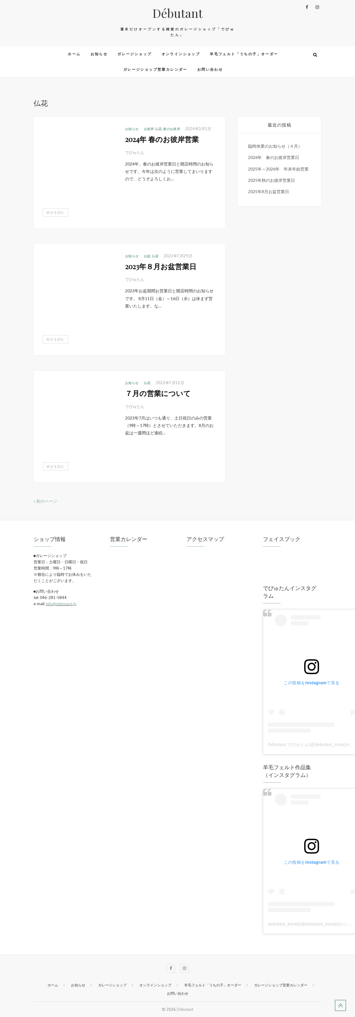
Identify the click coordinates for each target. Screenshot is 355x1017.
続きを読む (55, 212)
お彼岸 (149, 129)
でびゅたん (134, 152)
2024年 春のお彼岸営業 (162, 139)
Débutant (177, 13)
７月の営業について (158, 393)
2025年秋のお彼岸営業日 (271, 180)
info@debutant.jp (61, 603)
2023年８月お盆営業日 (160, 266)
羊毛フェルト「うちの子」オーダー (244, 54)
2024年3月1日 (198, 128)
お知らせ (99, 54)
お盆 (147, 256)
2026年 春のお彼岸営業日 (273, 157)
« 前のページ (45, 501)
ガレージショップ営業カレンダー (155, 69)
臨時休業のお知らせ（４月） (275, 146)
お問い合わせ (210, 69)
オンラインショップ (181, 54)
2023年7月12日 (170, 382)
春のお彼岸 (171, 129)
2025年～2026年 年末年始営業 (278, 168)
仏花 (158, 129)
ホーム (74, 54)
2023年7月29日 (178, 255)
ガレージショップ (134, 54)
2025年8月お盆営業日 (268, 191)
